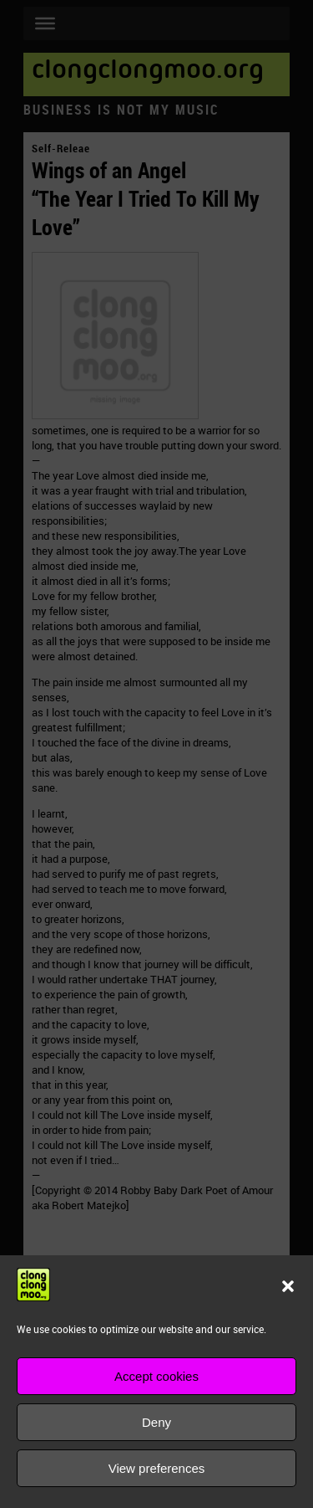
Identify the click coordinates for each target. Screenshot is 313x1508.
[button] (288, 1286)
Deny (156, 1422)
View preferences (157, 1468)
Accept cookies (156, 1376)
